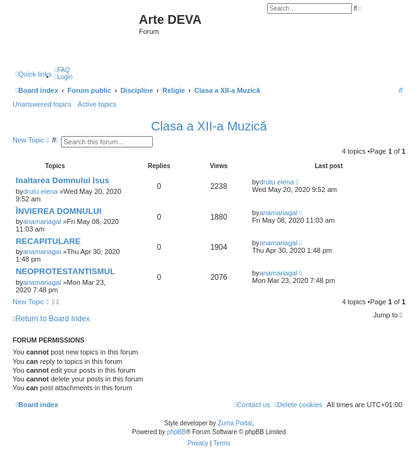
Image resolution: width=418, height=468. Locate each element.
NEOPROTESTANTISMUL (65, 271)
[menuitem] (62, 69)
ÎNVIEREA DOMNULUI (59, 211)
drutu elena (40, 191)
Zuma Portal (234, 423)
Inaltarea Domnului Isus (62, 180)
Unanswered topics (42, 104)
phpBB (176, 431)
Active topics (97, 104)
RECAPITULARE (48, 241)
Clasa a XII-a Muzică (209, 126)
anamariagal (42, 221)
